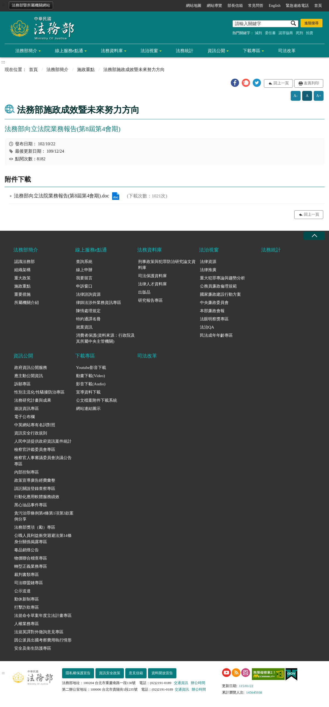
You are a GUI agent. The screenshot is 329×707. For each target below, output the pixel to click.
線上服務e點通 (69, 50)
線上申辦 (84, 270)
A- (295, 96)
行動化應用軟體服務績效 (36, 497)
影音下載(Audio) (91, 384)
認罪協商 (286, 33)
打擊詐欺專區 (26, 607)
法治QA (207, 327)
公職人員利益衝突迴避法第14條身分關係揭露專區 (43, 538)
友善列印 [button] (311, 83)
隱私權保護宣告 (78, 673)
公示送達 (22, 591)
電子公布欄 (24, 417)
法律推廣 (208, 270)
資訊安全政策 (109, 673)
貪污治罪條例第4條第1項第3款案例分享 (44, 516)
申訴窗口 (84, 286)
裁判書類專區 (26, 574)
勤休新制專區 (26, 599)
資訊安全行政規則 (30, 433)
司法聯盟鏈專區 (28, 583)
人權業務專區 (26, 624)
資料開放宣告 (162, 673)
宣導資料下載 (88, 392)
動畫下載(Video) (90, 376)
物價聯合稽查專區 (30, 558)
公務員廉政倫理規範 (218, 286)
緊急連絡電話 (297, 6)
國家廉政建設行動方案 (220, 294)
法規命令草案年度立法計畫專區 (43, 615)
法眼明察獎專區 (214, 319)
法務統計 (184, 50)
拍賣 (309, 33)
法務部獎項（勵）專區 (34, 527)
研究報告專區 (150, 300)
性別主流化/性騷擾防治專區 (39, 392)
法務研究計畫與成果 (32, 400)
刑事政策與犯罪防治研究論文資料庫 (167, 264)
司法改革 (287, 50)
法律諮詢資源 (88, 294)
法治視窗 (149, 50)
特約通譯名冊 (88, 319)
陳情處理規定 (88, 311)
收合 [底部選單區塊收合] (314, 236)
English (275, 6)
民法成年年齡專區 (216, 335)
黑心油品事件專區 (30, 505)
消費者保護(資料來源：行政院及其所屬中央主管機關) (105, 338)
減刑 (258, 33)
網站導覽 (214, 6)
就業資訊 (84, 327)
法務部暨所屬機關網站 (31, 5)
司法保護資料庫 (152, 276)
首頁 (318, 6)
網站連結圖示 (88, 408)
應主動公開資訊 (28, 376)
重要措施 (22, 294)
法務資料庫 (112, 50)
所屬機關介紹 (26, 302)
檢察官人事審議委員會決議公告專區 (43, 460)
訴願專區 (22, 384)
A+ (318, 96)
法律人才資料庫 (152, 284)
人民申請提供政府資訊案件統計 (43, 441)
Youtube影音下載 (91, 367)
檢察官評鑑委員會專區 (34, 449)
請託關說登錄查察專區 (34, 488)
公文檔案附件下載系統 (96, 400)
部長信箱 (235, 6)
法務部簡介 (26, 50)
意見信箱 (136, 673)
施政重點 (86, 69)
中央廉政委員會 (214, 302)
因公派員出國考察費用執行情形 (43, 640)
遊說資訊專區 (26, 408)
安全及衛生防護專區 (32, 648)
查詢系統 (84, 261)
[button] (235, 83)
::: (3, 4)
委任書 (270, 33)
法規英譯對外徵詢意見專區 (38, 632)
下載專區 (251, 50)
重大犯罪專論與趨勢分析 (222, 278)
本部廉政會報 (212, 311)
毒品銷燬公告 (26, 550)
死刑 (299, 33)
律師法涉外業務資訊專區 (98, 302)
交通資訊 (181, 683)
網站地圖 (193, 6)
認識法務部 (24, 261)
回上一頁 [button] (281, 83)
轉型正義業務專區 (30, 566)
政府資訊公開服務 (30, 367)
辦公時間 (198, 683)
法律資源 (208, 261)
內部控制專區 (26, 472)
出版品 (144, 292)
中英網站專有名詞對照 (34, 425)
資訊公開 (216, 50)
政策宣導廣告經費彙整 (34, 480)
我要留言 (84, 278)
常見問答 (255, 6)
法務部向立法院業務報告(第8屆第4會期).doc (115, 196)
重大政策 (22, 278)
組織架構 (22, 270)
